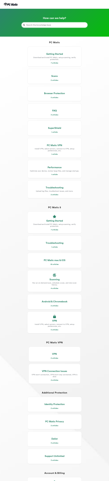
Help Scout (63, 476)
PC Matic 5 (54, 138)
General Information (54, 402)
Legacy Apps (54, 356)
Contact (6, 4)
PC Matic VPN (54, 221)
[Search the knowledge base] (54, 25)
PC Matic (54, 42)
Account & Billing (54, 301)
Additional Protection (54, 255)
